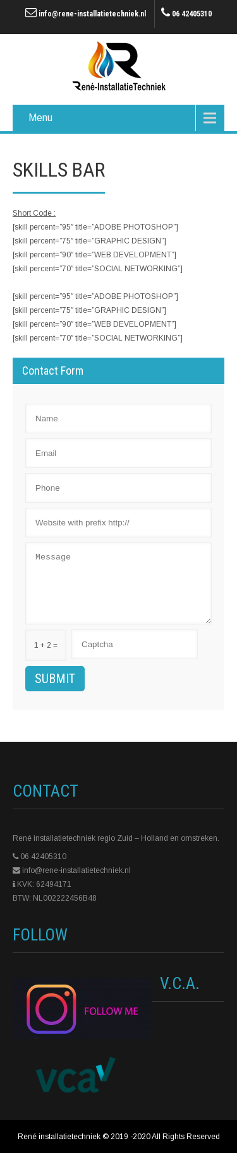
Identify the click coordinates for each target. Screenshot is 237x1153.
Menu (40, 117)
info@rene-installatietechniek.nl (92, 13)
